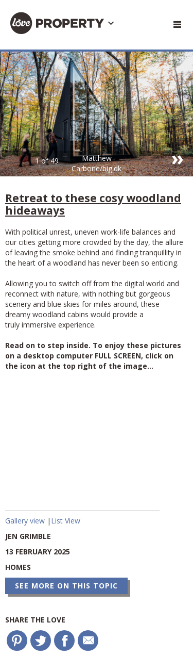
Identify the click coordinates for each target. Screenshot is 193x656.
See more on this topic (66, 586)
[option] (96, 114)
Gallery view (26, 521)
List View (65, 521)
